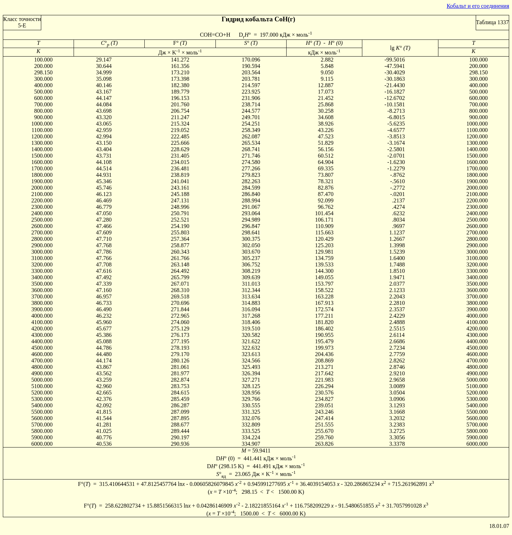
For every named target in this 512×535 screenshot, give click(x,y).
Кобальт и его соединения (478, 6)
